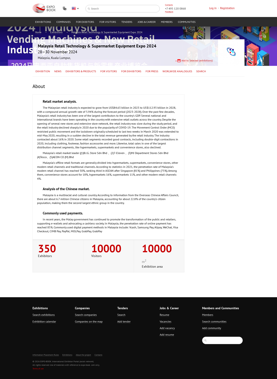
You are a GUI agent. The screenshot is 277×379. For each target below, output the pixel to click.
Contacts (169, 5)
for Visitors (107, 22)
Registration (227, 8)
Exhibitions (43, 22)
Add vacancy (167, 328)
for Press (152, 71)
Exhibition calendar (44, 321)
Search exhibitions (44, 315)
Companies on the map (89, 321)
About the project (83, 355)
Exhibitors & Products (81, 71)
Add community (211, 328)
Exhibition (43, 71)
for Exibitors (85, 22)
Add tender (124, 321)
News (57, 71)
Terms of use (38, 368)
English (75, 8)
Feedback (169, 11)
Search (201, 71)
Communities (187, 22)
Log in (213, 8)
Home (38, 32)
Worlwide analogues (177, 71)
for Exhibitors (131, 71)
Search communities (214, 321)
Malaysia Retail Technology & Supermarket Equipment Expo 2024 (106, 32)
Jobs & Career (147, 22)
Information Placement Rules (46, 355)
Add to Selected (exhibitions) (197, 60)
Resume (164, 315)
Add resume (167, 334)
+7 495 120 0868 (175, 8)
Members (167, 22)
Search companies (86, 315)
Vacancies (165, 321)
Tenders (126, 22)
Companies (63, 22)
